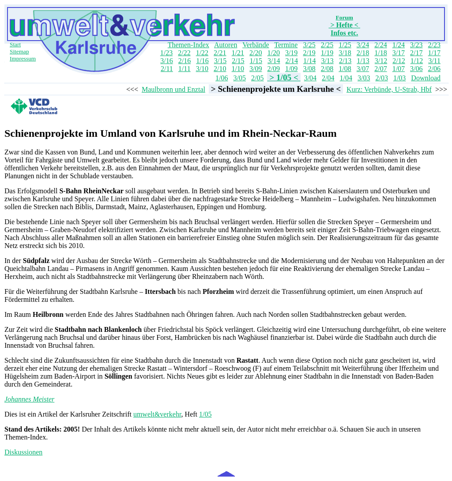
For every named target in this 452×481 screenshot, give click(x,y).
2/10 (220, 68)
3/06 (416, 68)
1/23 (166, 52)
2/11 (167, 68)
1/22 (202, 52)
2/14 (292, 60)
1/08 (345, 68)
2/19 (309, 52)
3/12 (381, 60)
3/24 (363, 45)
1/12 (417, 60)
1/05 (205, 414)
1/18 (380, 52)
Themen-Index (188, 45)
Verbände (255, 45)
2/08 (327, 68)
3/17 (398, 52)
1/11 (184, 68)
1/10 (238, 68)
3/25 (309, 45)
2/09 (273, 68)
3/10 (202, 68)
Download (426, 78)
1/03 (399, 78)
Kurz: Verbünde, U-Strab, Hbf (389, 89)
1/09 (291, 68)
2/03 (381, 78)
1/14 (309, 60)
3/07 (363, 68)
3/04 (310, 78)
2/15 (238, 60)
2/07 (380, 68)
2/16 (184, 60)
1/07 (398, 68)
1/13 (363, 60)
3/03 (364, 78)
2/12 (398, 60)
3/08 (309, 68)
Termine (286, 45)
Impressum (23, 58)
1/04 (346, 78)
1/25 (345, 45)
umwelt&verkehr (157, 414)
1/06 (221, 78)
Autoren (225, 45)
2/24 (380, 45)
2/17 (416, 52)
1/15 (256, 60)
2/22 (184, 52)
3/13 (327, 60)
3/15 (220, 60)
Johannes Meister (29, 399)
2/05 (257, 78)
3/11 (434, 60)
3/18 (345, 52)
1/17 (434, 52)
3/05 (240, 78)
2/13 (345, 60)
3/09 (255, 68)
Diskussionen (23, 452)
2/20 (255, 52)
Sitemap (19, 51)
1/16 (202, 60)
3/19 (291, 52)
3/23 (416, 45)
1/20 (273, 52)
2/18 (363, 52)
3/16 (166, 60)
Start (15, 44)
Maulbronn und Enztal (173, 89)
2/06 (434, 68)
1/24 (398, 45)
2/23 (434, 45)
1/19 (327, 52)
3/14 (273, 60)
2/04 (328, 78)
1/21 (238, 52)
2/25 (327, 45)
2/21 (220, 52)
